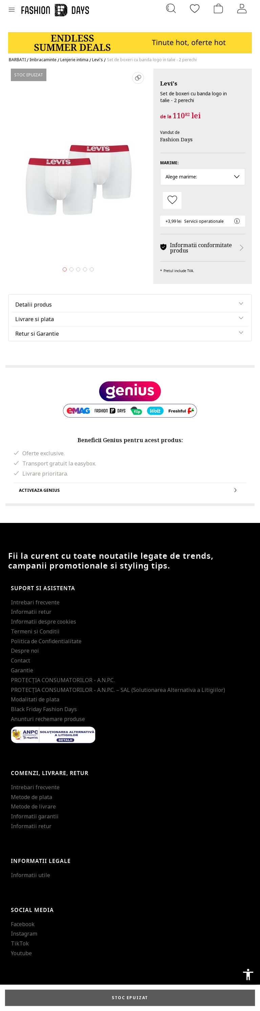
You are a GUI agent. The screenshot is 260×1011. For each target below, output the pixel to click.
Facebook (23, 924)
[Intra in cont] (242, 8)
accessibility (248, 974)
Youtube (21, 953)
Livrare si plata (34, 319)
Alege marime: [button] (203, 176)
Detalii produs (33, 304)
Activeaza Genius (130, 490)
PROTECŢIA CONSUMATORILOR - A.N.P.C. (63, 680)
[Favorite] (194, 8)
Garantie (22, 670)
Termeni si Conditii (35, 631)
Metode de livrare (33, 806)
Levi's (168, 83)
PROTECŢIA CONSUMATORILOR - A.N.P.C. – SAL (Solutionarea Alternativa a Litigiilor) (118, 690)
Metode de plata (31, 797)
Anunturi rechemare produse (48, 719)
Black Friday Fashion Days (44, 709)
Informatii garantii (35, 816)
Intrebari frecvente (35, 602)
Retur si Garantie (37, 333)
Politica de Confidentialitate (46, 641)
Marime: (169, 163)
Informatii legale (41, 861)
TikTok (20, 943)
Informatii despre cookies (43, 621)
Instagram (24, 933)
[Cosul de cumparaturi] (218, 8)
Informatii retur (31, 612)
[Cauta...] (171, 8)
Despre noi (25, 650)
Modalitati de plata (35, 699)
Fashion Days (176, 139)
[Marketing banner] (130, 40)
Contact (20, 660)
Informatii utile (30, 875)
